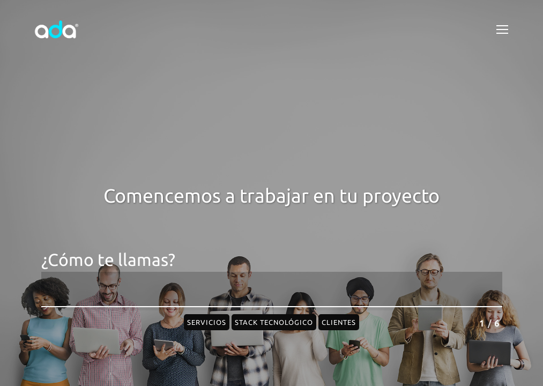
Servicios (206, 322)
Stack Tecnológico (274, 322)
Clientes (339, 322)
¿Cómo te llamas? (108, 259)
